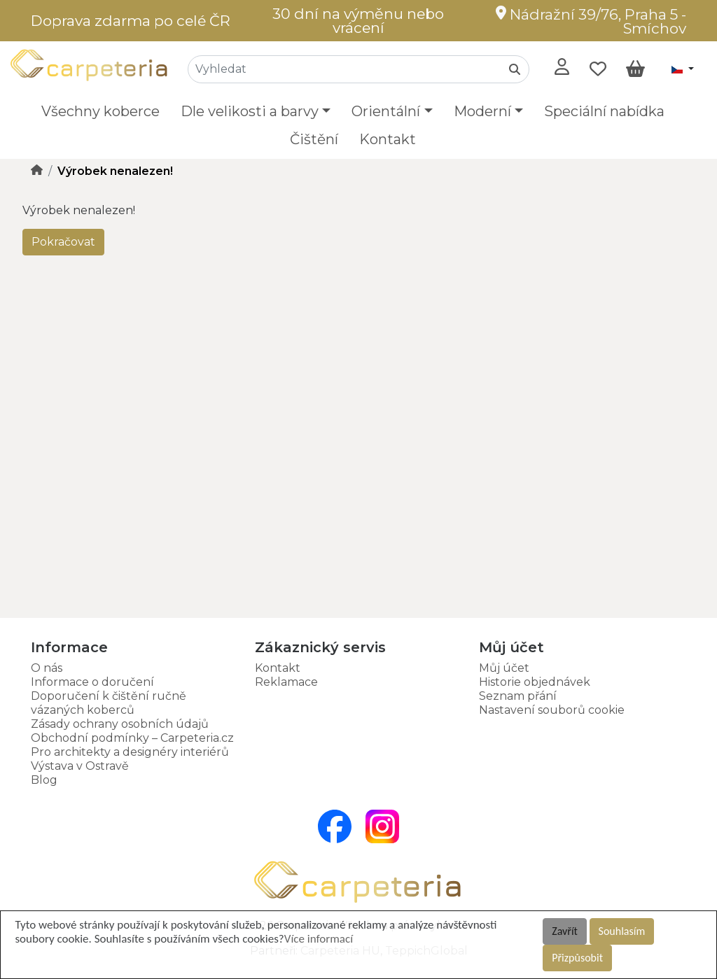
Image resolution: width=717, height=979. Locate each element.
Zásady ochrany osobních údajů (120, 724)
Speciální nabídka (604, 111)
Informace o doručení (92, 682)
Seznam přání (518, 696)
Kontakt (387, 139)
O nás (46, 668)
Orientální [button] (385, 111)
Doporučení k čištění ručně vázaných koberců (108, 703)
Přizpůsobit (577, 957)
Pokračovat (63, 241)
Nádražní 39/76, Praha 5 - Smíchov (591, 21)
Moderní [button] (482, 111)
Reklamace (286, 682)
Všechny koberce (100, 111)
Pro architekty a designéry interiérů (130, 752)
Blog (44, 780)
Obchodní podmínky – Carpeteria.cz (132, 738)
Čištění (314, 139)
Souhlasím (622, 931)
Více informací (318, 938)
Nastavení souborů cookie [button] (552, 710)
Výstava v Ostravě (80, 766)
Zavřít (565, 931)
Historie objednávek (534, 682)
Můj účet (504, 668)
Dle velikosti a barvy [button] (250, 111)
